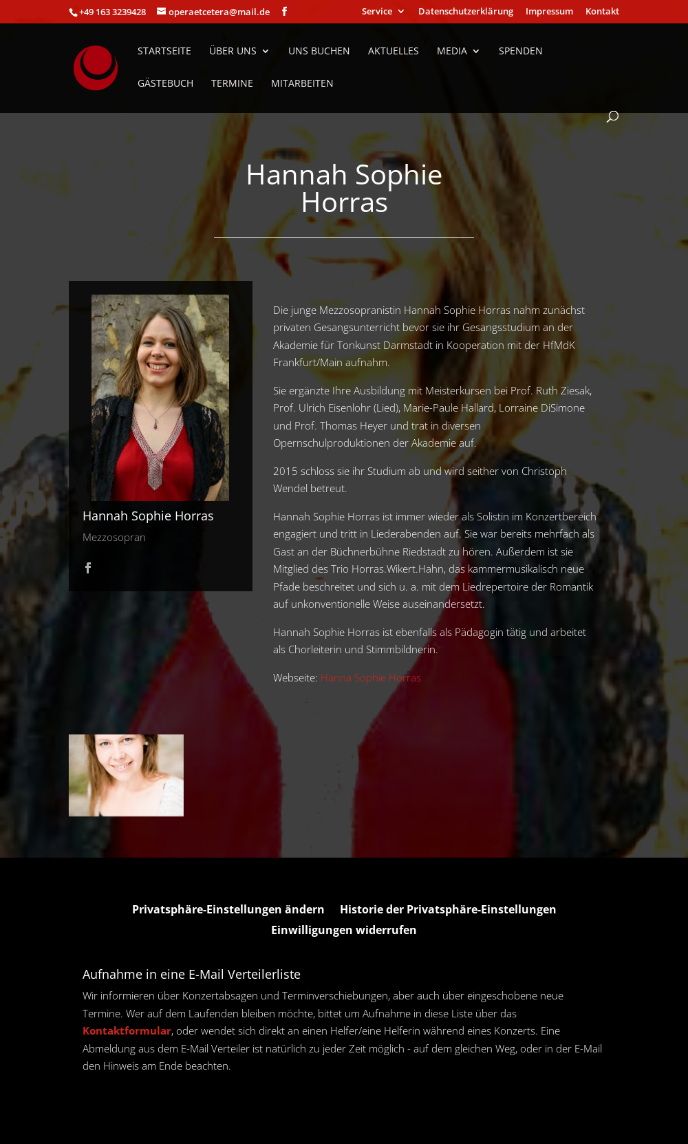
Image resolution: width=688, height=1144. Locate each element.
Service (377, 12)
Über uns (233, 51)
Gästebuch (165, 83)
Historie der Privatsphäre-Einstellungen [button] (448, 910)
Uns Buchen (319, 51)
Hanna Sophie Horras (371, 677)
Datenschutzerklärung (465, 12)
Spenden (521, 51)
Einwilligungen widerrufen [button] (344, 931)
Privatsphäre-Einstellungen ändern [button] (228, 910)
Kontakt (602, 12)
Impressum (549, 12)
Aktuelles (393, 51)
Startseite (164, 51)
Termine (232, 83)
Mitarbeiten (302, 83)
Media (452, 51)
